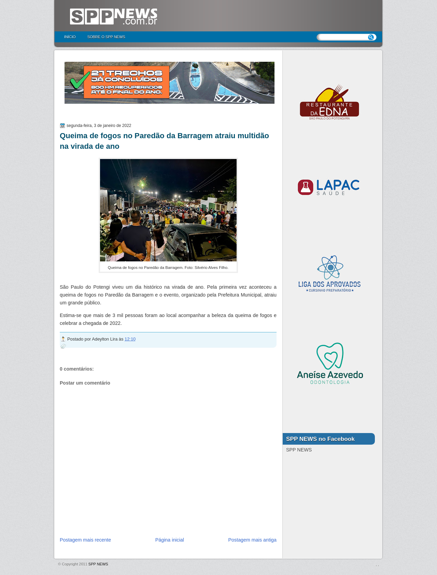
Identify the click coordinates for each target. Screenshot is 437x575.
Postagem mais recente (85, 540)
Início (70, 37)
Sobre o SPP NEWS (106, 37)
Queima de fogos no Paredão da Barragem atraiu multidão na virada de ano (164, 140)
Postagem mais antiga (252, 540)
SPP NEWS (98, 564)
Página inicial (169, 540)
